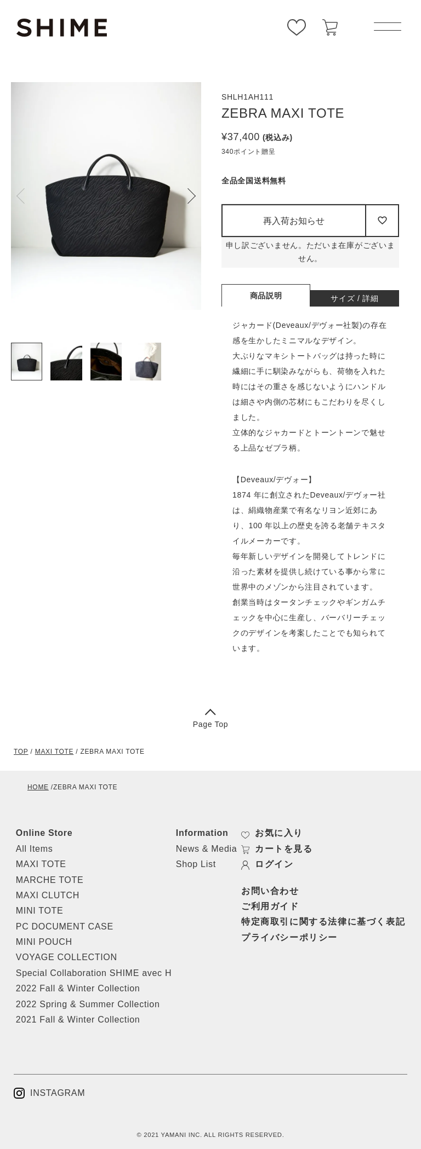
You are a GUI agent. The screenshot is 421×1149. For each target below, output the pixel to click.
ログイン (267, 864)
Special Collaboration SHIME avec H (94, 973)
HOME (38, 787)
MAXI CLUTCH (47, 895)
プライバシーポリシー (289, 937)
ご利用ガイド (270, 906)
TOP (21, 751)
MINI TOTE (40, 910)
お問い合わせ (270, 891)
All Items (34, 848)
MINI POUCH (44, 941)
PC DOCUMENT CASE (64, 926)
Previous (24, 196)
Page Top (211, 720)
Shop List (196, 864)
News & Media (206, 848)
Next (188, 196)
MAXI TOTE (54, 751)
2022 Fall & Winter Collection (78, 988)
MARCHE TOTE (50, 880)
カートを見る (277, 849)
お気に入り (272, 833)
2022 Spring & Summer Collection (88, 1004)
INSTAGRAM (49, 1093)
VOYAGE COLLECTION (66, 957)
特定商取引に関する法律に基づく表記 (323, 921)
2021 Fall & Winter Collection (78, 1019)
